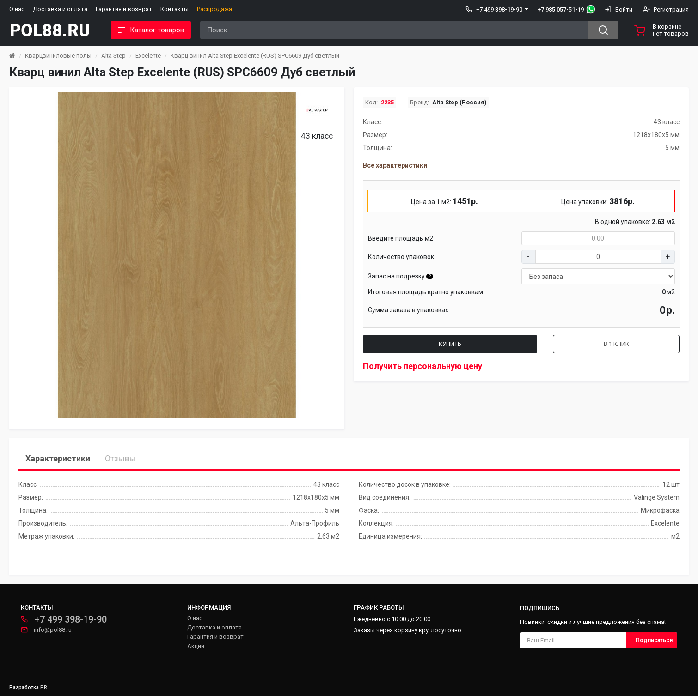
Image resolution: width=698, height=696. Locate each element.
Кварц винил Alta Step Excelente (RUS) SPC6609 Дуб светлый (255, 55)
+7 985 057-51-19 (561, 9)
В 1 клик (616, 343)
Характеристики (57, 458)
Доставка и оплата (60, 9)
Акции (195, 645)
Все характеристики (395, 165)
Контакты (174, 9)
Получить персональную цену (422, 366)
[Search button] (603, 30)
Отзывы (120, 458)
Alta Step (113, 55)
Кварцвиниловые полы (58, 55)
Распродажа (214, 9)
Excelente (148, 55)
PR (43, 687)
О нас (16, 9)
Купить (450, 343)
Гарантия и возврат (124, 9)
